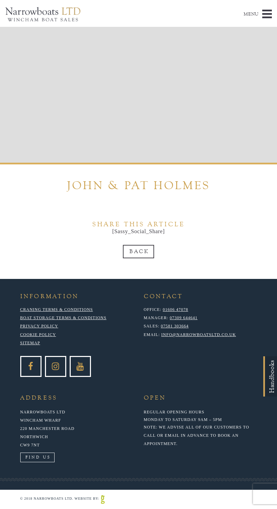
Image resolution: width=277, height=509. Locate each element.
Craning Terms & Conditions (56, 309)
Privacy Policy (39, 326)
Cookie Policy (38, 334)
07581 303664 (175, 326)
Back (139, 251)
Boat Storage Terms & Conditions (63, 317)
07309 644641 (184, 317)
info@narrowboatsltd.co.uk (198, 334)
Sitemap (30, 342)
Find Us (38, 457)
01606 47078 (175, 309)
